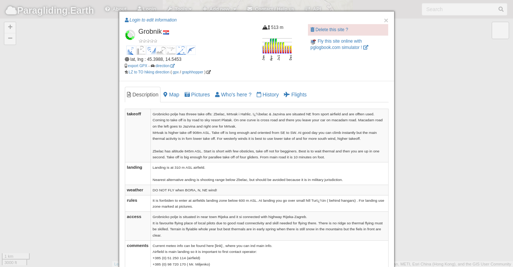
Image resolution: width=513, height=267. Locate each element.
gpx (176, 72)
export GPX (137, 66)
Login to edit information (151, 20)
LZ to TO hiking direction (149, 72)
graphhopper (192, 72)
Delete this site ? (329, 29)
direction (165, 66)
